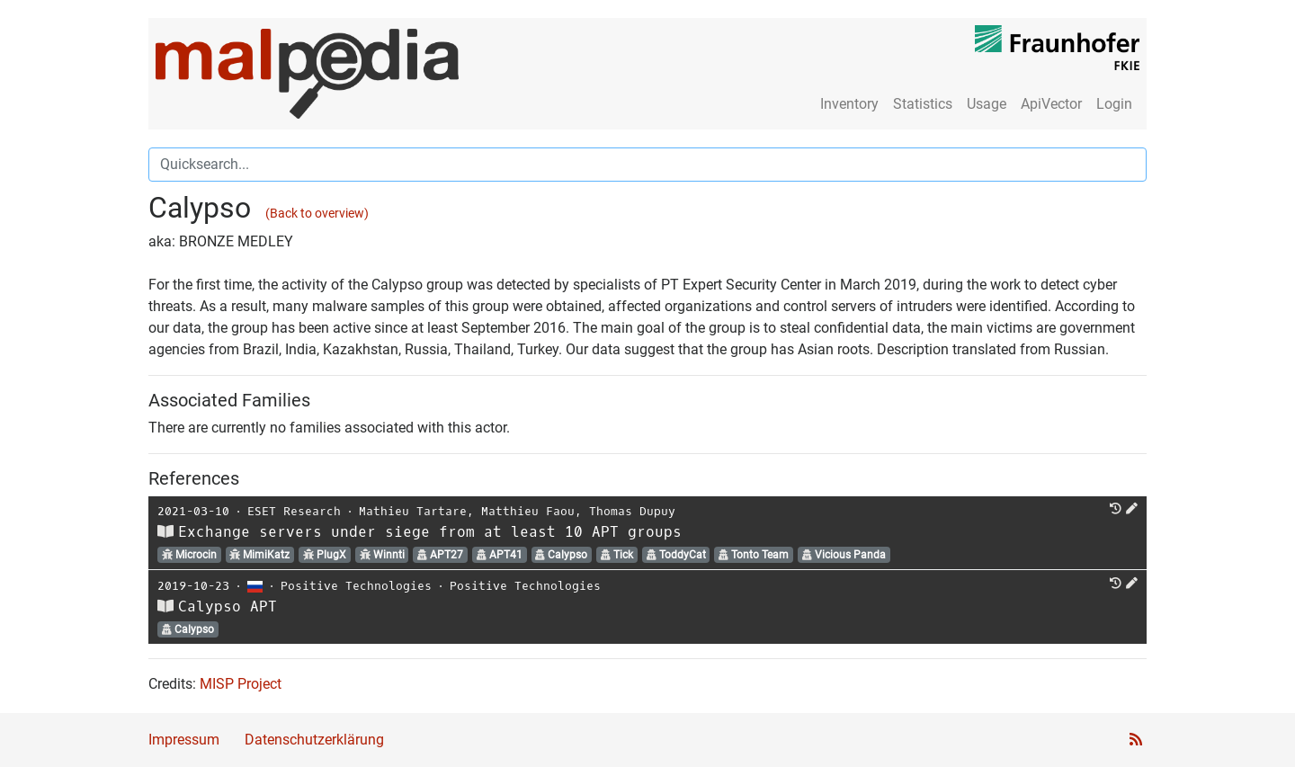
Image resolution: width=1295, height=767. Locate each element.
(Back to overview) (317, 213)
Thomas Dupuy (632, 511)
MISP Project (240, 683)
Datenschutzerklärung (314, 739)
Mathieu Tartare (413, 511)
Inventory (849, 103)
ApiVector (1051, 103)
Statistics (922, 103)
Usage (986, 103)
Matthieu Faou (528, 511)
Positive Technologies (356, 585)
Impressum (183, 739)
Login (1114, 103)
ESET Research (294, 511)
